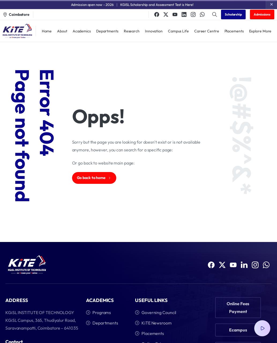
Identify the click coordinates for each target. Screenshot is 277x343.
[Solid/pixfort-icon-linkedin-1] (244, 266)
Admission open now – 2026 (92, 4)
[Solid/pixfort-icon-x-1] (222, 265)
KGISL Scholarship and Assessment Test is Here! (156, 4)
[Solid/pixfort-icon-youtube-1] (233, 265)
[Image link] (27, 264)
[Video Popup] (262, 328)
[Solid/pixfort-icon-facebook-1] (211, 265)
